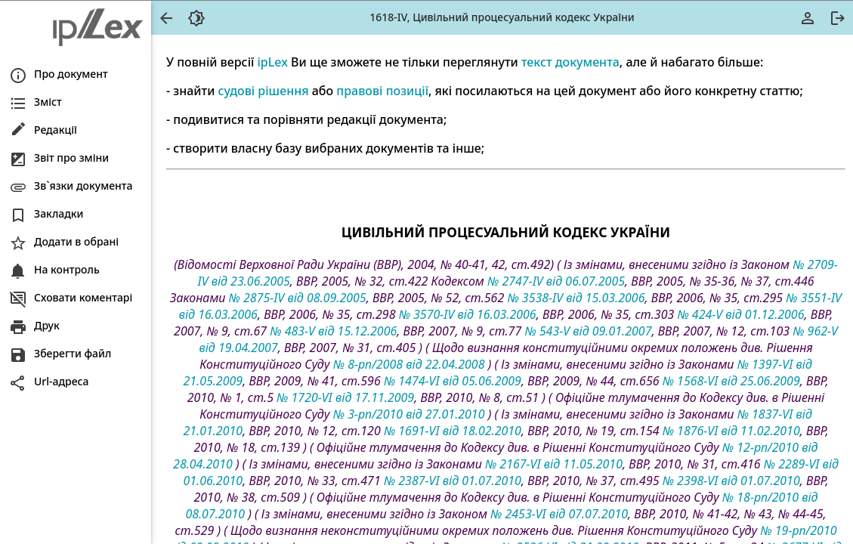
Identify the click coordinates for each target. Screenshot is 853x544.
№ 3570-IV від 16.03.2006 (467, 314)
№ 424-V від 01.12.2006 (740, 314)
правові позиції (382, 90)
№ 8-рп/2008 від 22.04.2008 (409, 364)
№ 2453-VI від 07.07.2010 (559, 513)
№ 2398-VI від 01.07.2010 (731, 480)
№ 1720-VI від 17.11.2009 (345, 397)
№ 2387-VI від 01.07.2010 (452, 480)
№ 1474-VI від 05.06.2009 (452, 380)
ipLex (272, 62)
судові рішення (263, 90)
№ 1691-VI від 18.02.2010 (452, 430)
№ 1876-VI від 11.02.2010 (731, 430)
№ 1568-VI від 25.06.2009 (731, 380)
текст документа (570, 62)
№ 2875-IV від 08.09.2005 (297, 297)
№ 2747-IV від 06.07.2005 (556, 281)
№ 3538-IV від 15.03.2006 (575, 297)
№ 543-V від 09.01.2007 (587, 331)
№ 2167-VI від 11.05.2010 (554, 464)
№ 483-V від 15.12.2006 (333, 331)
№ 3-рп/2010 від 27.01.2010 (409, 414)
